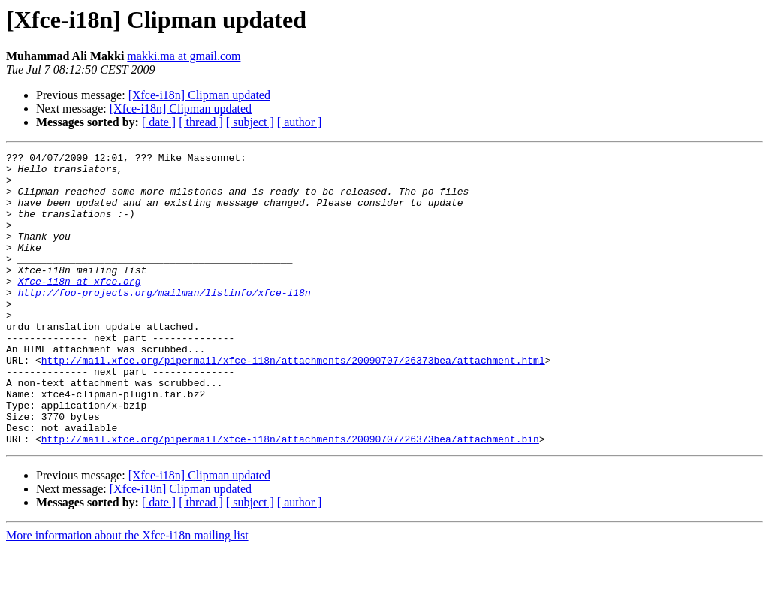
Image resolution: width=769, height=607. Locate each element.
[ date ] (159, 122)
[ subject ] (250, 122)
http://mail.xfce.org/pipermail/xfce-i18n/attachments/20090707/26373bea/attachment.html (293, 402)
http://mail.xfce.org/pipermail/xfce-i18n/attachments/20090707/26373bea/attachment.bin (290, 497)
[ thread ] (201, 122)
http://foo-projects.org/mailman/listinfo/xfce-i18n (164, 321)
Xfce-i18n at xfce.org (79, 308)
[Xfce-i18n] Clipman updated (199, 95)
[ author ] (299, 122)
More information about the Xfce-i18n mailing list (127, 593)
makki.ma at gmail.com (183, 56)
